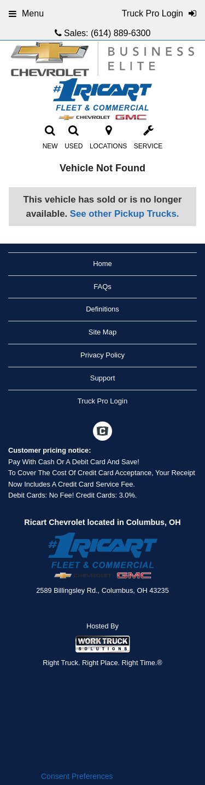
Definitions (102, 309)
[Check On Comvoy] (102, 432)
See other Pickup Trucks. (124, 214)
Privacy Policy (102, 355)
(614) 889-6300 (120, 33)
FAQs (102, 286)
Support (102, 378)
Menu (26, 13)
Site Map (102, 332)
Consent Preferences (77, 776)
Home (102, 263)
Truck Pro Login (102, 401)
